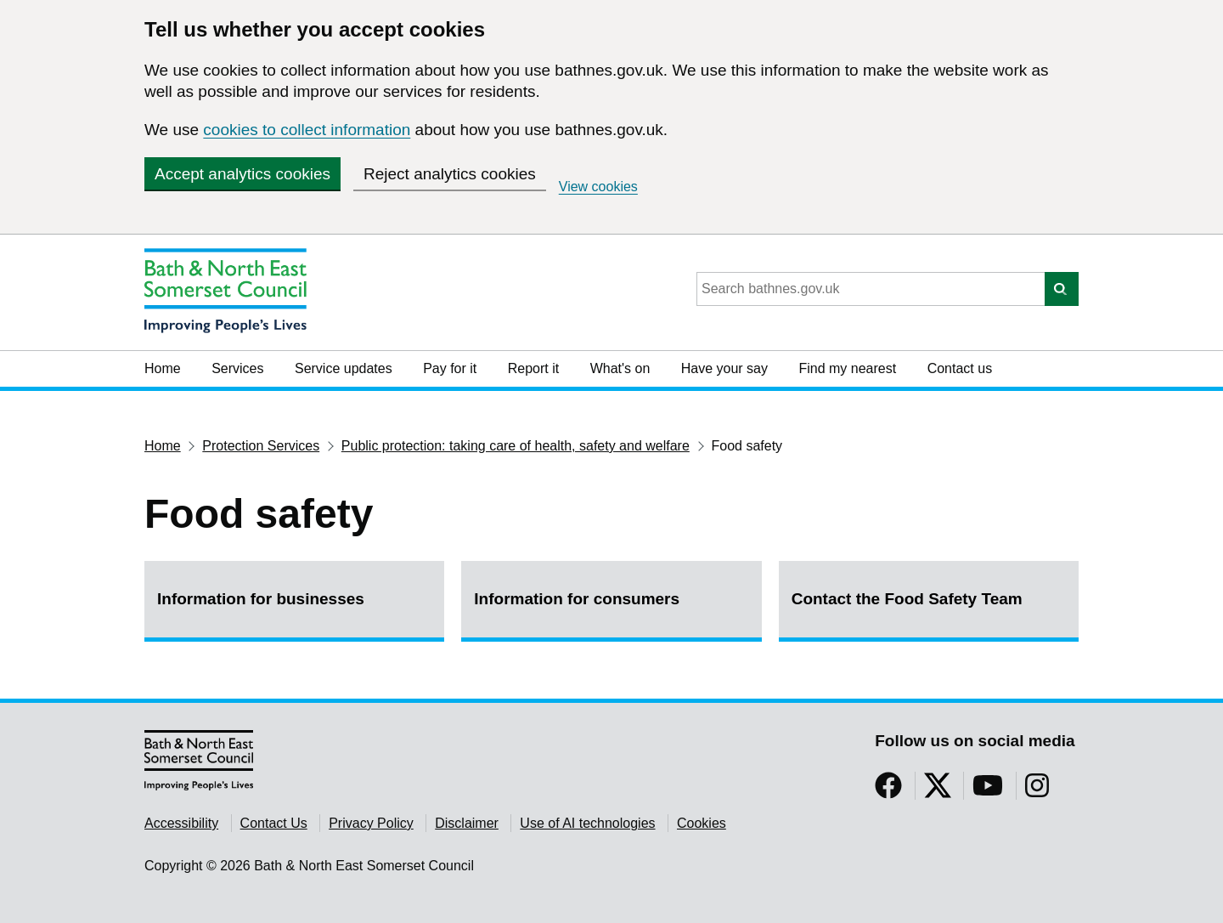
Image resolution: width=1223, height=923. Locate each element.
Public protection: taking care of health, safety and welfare (515, 446)
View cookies (598, 186)
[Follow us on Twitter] (937, 791)
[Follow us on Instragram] (1037, 791)
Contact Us (273, 823)
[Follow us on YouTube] (987, 791)
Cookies (701, 823)
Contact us (959, 368)
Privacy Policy (371, 823)
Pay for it (449, 368)
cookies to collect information (306, 130)
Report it (533, 368)
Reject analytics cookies (450, 174)
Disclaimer (467, 823)
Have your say (724, 368)
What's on (620, 368)
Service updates (343, 368)
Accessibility (181, 823)
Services (237, 368)
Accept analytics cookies (242, 174)
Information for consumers (576, 599)
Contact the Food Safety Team (907, 599)
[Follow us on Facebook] (888, 791)
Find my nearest (847, 368)
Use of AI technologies (587, 823)
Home (162, 368)
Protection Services (260, 446)
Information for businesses (260, 599)
